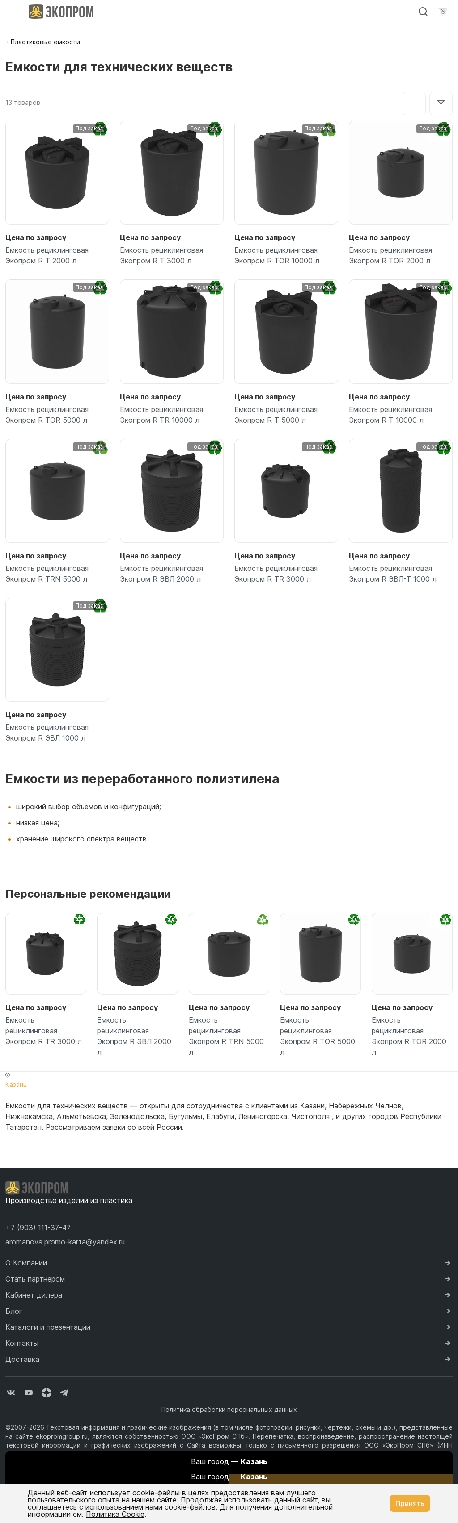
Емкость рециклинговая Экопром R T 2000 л (47, 255)
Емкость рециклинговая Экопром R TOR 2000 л (390, 255)
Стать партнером (35, 1278)
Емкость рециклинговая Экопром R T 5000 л (276, 414)
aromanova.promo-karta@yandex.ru (65, 1241)
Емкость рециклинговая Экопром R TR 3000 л (276, 573)
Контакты (21, 1343)
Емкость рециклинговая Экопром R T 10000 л (390, 414)
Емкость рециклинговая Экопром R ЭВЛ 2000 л (161, 573)
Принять (409, 1503)
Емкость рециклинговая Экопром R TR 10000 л (161, 414)
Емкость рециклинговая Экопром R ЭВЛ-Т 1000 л (393, 573)
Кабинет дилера (33, 1294)
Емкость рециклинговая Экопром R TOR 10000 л (276, 255)
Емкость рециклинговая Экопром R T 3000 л (161, 255)
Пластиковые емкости (45, 42)
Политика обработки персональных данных (229, 1409)
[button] (38, 1227)
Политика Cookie (115, 1514)
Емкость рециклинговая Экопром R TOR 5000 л (47, 414)
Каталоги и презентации (47, 1327)
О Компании (26, 1262)
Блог (13, 1311)
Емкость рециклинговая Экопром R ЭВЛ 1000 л (47, 732)
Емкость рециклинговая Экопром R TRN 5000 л (47, 573)
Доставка (22, 1359)
